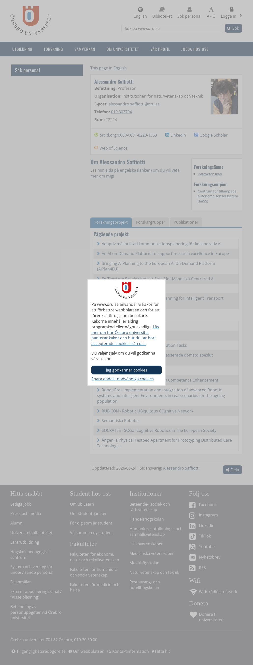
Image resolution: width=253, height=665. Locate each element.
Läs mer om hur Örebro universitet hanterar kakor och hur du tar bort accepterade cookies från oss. (125, 335)
